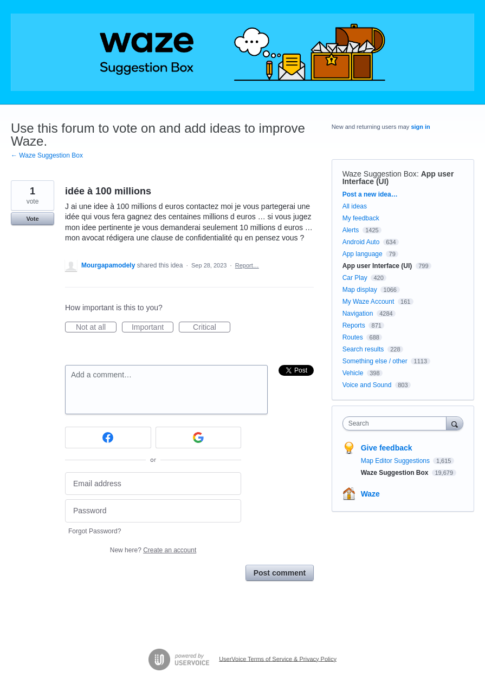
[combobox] (397, 423)
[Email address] (153, 483)
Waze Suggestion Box (379, 173)
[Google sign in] (199, 437)
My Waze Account (368, 301)
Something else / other (375, 361)
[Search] (454, 423)
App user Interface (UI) (377, 266)
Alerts (350, 230)
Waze (370, 493)
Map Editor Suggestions (396, 461)
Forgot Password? (94, 531)
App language (362, 254)
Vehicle (353, 373)
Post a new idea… (370, 194)
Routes (352, 337)
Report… (247, 265)
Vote (32, 219)
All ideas (354, 206)
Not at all (96, 327)
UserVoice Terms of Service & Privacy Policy (278, 658)
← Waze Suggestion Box (47, 155)
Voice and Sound (367, 385)
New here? (153, 550)
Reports (353, 325)
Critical (211, 327)
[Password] (153, 511)
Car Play (354, 278)
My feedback (360, 218)
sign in (420, 126)
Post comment (280, 573)
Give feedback (386, 447)
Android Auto (361, 242)
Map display (359, 289)
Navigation (357, 313)
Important (152, 327)
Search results (363, 349)
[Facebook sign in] (108, 437)
